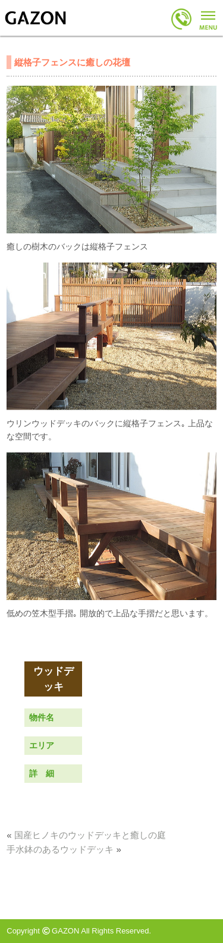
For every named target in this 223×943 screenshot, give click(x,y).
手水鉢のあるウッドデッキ (60, 849)
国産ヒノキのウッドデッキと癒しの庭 (90, 835)
